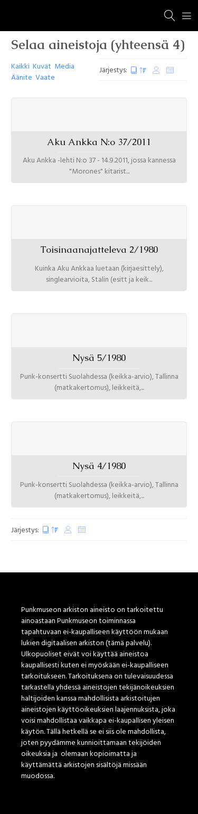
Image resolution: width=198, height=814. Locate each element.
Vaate (45, 78)
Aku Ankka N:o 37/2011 (99, 142)
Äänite (21, 78)
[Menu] (186, 15)
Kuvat (42, 67)
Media (64, 67)
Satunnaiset (170, 70)
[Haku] (170, 15)
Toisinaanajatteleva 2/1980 (99, 249)
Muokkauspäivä (156, 70)
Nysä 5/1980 (99, 357)
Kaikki (20, 67)
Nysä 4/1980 (99, 466)
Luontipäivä (138, 70)
